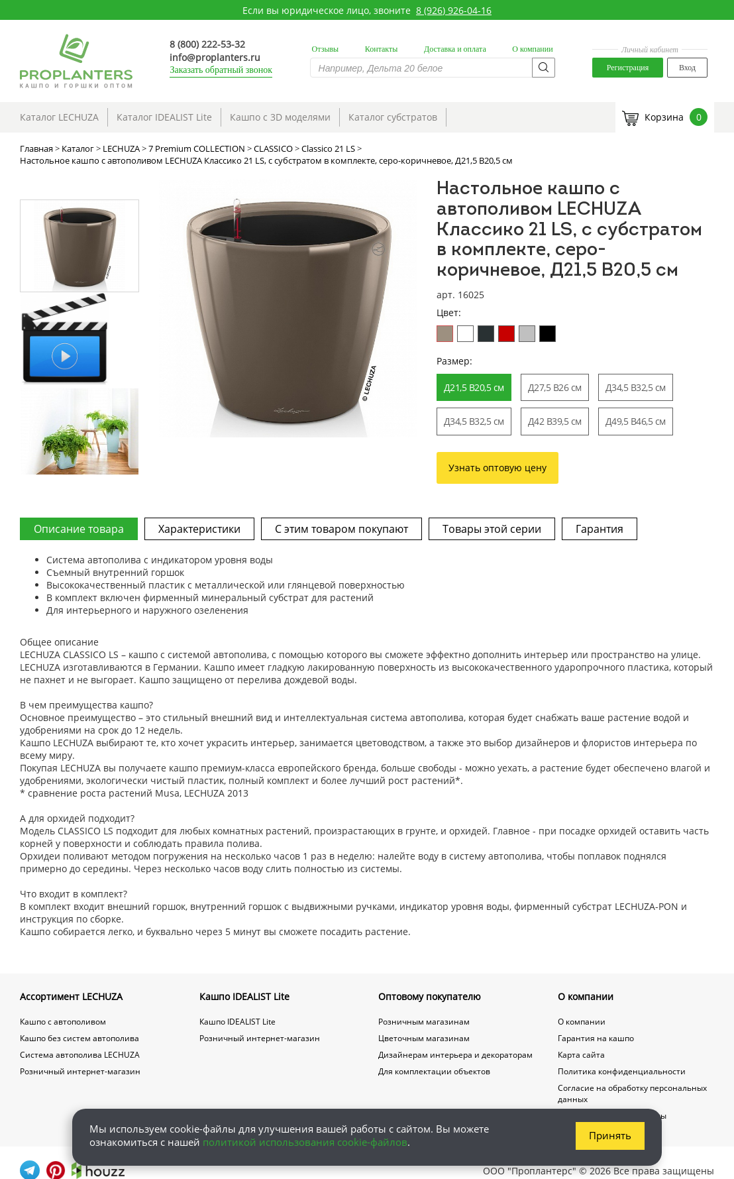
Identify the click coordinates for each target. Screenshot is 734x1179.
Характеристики (199, 529)
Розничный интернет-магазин (80, 1071)
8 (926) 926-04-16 (454, 10)
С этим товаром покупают (341, 529)
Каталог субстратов (392, 117)
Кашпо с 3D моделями (280, 117)
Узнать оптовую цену (497, 467)
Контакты (381, 49)
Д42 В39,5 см (555, 421)
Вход (687, 67)
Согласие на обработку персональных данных (632, 1093)
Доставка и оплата (455, 49)
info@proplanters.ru (215, 57)
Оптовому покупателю (429, 996)
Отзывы (325, 49)
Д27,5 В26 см (555, 387)
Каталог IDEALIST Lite (164, 117)
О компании (532, 49)
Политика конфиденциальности (622, 1071)
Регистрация (628, 67)
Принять (610, 1135)
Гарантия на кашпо (596, 1038)
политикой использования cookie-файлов (305, 1142)
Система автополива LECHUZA (80, 1054)
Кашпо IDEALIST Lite (244, 996)
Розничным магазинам (424, 1021)
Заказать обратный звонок (221, 70)
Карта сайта (581, 1054)
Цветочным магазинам (424, 1038)
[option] (288, 308)
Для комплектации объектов (434, 1071)
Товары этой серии (492, 529)
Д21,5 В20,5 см (474, 387)
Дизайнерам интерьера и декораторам (455, 1054)
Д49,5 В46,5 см (635, 421)
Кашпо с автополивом (63, 1021)
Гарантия (599, 529)
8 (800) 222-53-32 (207, 44)
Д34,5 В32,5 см (635, 387)
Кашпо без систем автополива (79, 1038)
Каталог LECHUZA (59, 117)
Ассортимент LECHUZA (71, 996)
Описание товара (79, 529)
